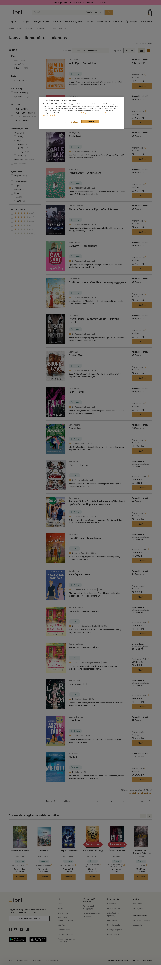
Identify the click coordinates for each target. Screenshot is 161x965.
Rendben (90, 121)
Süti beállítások (71, 122)
